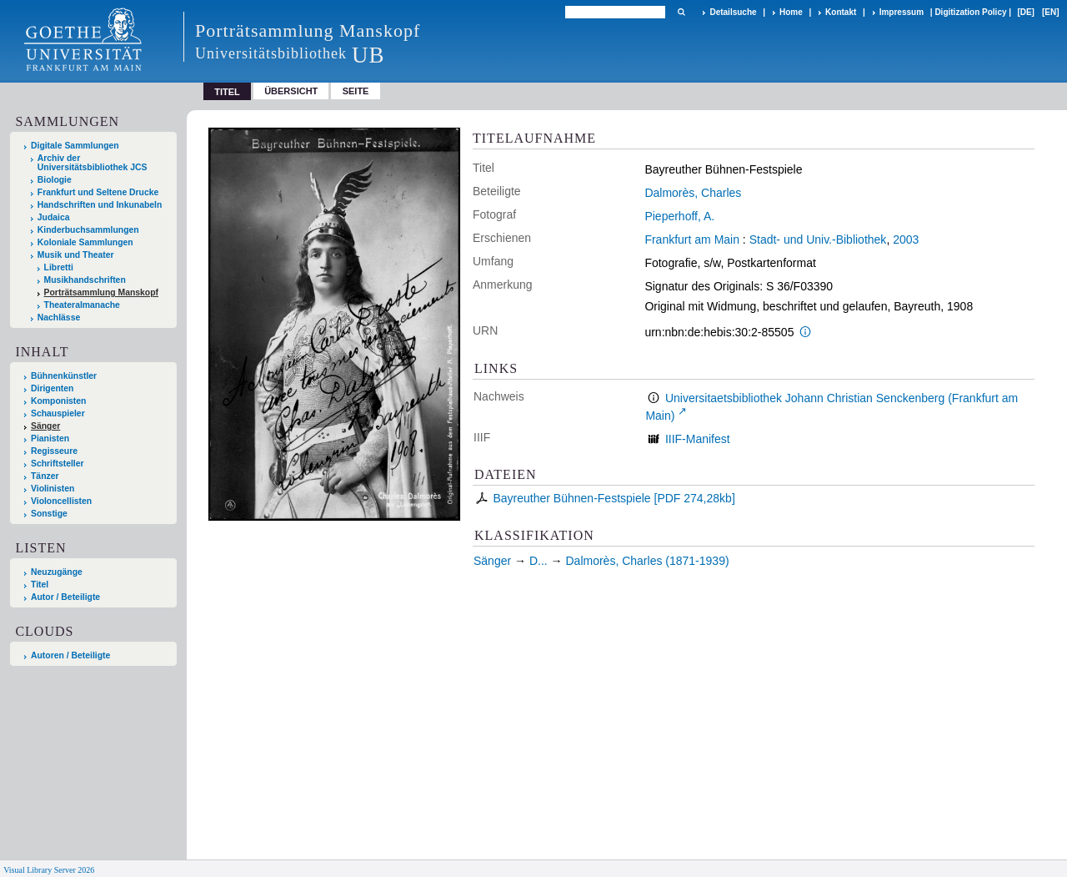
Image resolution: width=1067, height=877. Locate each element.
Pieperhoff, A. (679, 216)
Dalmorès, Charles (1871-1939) (647, 560)
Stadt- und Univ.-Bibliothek (818, 239)
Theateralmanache (82, 305)
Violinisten (52, 488)
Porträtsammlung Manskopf (101, 292)
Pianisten (50, 438)
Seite (356, 91)
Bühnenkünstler (64, 376)
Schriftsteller (57, 463)
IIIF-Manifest (697, 439)
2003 (906, 239)
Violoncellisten (61, 501)
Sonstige (49, 513)
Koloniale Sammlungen (85, 242)
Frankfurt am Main (691, 239)
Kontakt (840, 12)
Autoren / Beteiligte (70, 655)
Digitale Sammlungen (75, 145)
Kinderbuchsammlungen (88, 229)
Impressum (901, 12)
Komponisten (58, 401)
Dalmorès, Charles (692, 192)
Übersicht (291, 91)
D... (538, 560)
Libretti (58, 267)
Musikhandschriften (85, 280)
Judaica (54, 217)
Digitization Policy (970, 12)
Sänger (45, 426)
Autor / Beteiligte (65, 597)
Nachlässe (59, 317)
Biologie (55, 179)
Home (791, 12)
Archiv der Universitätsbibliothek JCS (93, 163)
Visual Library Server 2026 (48, 869)
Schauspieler (58, 413)
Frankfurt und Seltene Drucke (98, 192)
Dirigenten (52, 388)
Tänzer (45, 476)
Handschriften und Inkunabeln (100, 204)
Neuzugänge (57, 572)
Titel (39, 584)
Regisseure (54, 451)
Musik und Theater (76, 255)
